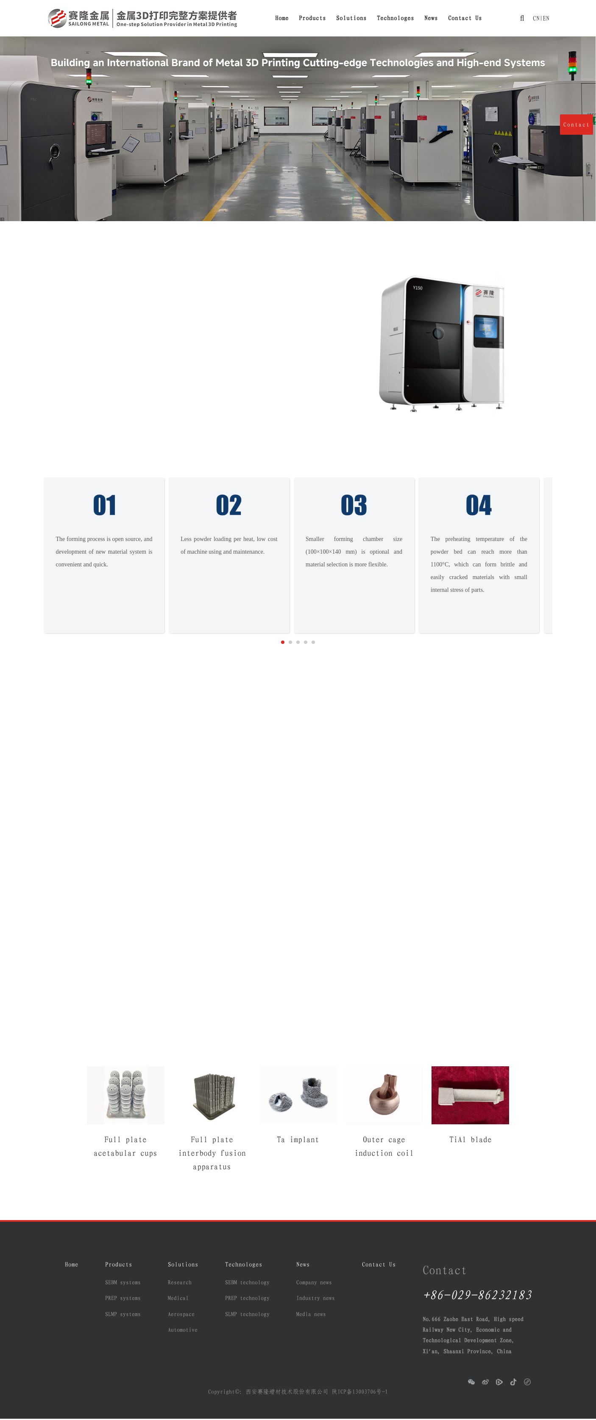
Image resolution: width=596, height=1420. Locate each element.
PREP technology (247, 1300)
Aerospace (181, 1315)
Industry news (315, 1300)
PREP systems (123, 1300)
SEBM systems (123, 1284)
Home (282, 18)
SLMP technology (247, 1315)
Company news (314, 1284)
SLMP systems (123, 1315)
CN (535, 18)
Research (180, 1284)
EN (545, 18)
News (431, 18)
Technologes (395, 18)
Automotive (183, 1331)
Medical (178, 1300)
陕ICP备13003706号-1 (359, 1393)
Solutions (351, 18)
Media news (311, 1315)
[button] (282, 643)
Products (312, 18)
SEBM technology (247, 1284)
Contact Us (465, 18)
